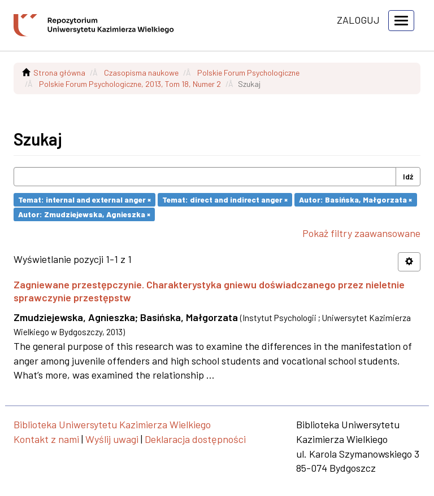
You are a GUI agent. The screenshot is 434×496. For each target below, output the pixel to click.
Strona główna (59, 72)
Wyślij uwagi (111, 439)
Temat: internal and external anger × (84, 199)
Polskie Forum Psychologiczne (248, 72)
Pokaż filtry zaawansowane (361, 233)
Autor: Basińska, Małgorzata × (355, 199)
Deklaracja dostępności (195, 439)
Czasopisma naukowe (141, 72)
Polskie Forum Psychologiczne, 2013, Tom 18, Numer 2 (130, 84)
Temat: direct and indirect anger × (225, 199)
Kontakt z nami (46, 439)
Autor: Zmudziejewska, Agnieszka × (84, 214)
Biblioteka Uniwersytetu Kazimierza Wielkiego (112, 424)
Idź (408, 176)
